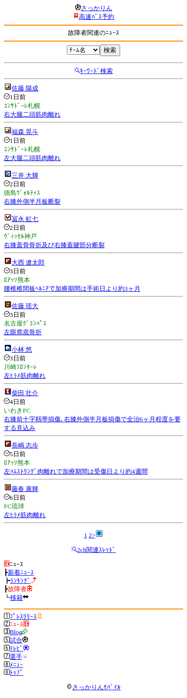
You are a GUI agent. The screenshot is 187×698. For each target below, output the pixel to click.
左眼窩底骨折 (23, 332)
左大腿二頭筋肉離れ (32, 158)
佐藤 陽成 (25, 88)
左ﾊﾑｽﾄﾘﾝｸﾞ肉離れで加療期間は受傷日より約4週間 (76, 471)
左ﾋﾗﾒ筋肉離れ (25, 375)
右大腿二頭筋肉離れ (32, 114)
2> (92, 535)
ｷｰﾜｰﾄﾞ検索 (96, 70)
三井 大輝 (25, 175)
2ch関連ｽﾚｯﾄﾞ (96, 549)
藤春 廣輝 (25, 488)
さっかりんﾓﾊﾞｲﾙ (93, 687)
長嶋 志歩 (25, 445)
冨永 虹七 (25, 219)
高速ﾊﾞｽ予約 (96, 16)
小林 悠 (22, 349)
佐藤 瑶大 (25, 306)
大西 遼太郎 (28, 262)
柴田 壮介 (25, 393)
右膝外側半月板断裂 (32, 201)
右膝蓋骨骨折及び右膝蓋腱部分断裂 (54, 245)
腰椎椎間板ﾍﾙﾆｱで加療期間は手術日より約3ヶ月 (72, 288)
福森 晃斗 (25, 131)
